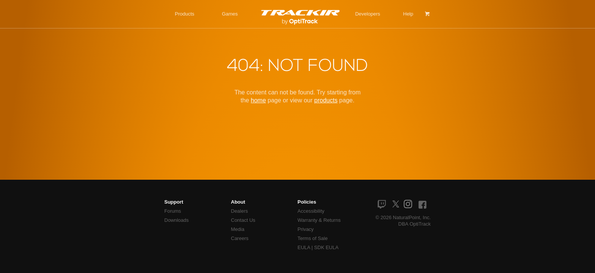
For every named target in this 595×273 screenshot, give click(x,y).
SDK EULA (326, 247)
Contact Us (243, 220)
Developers (367, 14)
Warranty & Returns (319, 220)
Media (237, 229)
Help (408, 14)
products (325, 100)
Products (184, 14)
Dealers (239, 211)
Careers (240, 238)
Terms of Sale (312, 238)
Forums (172, 211)
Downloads (176, 220)
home (258, 100)
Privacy (306, 229)
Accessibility (311, 211)
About (238, 202)
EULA (304, 247)
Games (230, 14)
